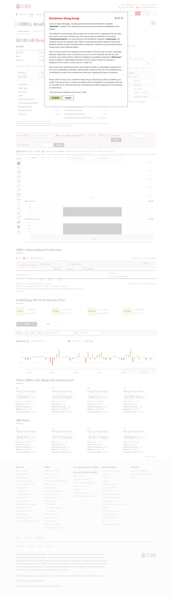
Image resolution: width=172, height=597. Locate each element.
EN (122, 18)
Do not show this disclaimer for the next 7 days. (68, 92)
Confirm (55, 98)
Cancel (68, 98)
